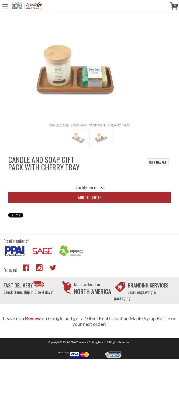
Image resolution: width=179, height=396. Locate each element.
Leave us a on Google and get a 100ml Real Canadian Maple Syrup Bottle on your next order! (89, 321)
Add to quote (89, 197)
